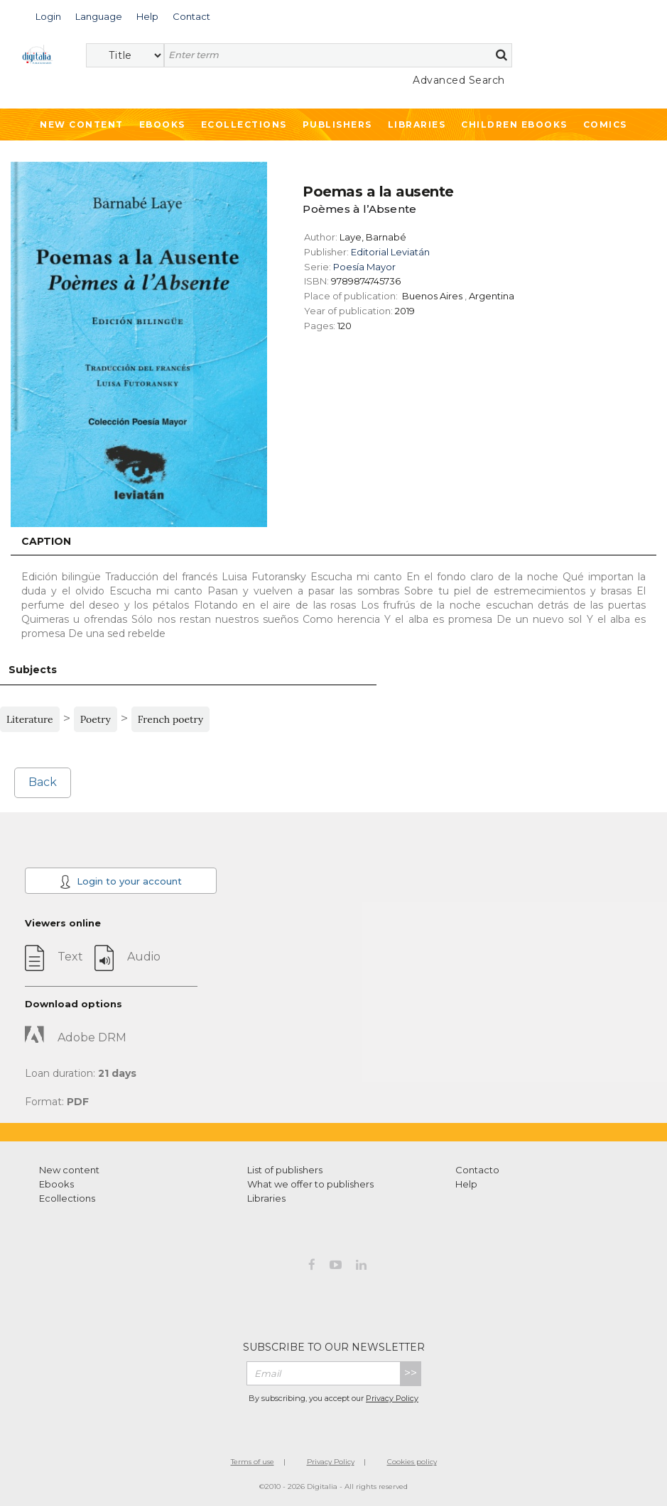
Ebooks (162, 124)
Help (466, 1184)
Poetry (95, 719)
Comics (605, 124)
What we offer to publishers (310, 1184)
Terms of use (252, 1461)
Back (42, 782)
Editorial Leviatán (390, 252)
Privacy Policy (392, 1398)
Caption (46, 541)
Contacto (477, 1169)
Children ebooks (514, 124)
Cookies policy (412, 1461)
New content (69, 1169)
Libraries (417, 124)
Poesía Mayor (364, 266)
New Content (82, 124)
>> (410, 1373)
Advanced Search (459, 80)
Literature (29, 719)
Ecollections (244, 124)
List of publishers (284, 1169)
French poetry (170, 719)
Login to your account (121, 882)
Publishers (337, 124)
